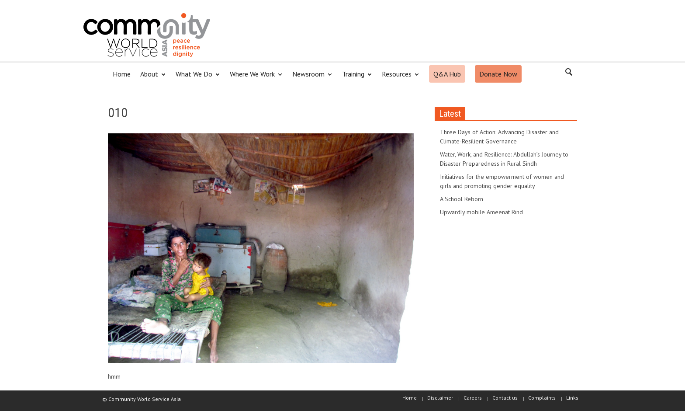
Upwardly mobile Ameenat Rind (481, 212)
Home (122, 74)
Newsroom (309, 78)
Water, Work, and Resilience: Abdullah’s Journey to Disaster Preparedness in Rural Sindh (504, 158)
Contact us (505, 397)
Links (572, 397)
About (150, 78)
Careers (473, 397)
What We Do (195, 78)
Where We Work (253, 78)
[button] (568, 73)
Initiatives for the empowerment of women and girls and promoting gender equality (502, 181)
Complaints (542, 397)
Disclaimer (440, 397)
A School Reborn (461, 199)
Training (354, 78)
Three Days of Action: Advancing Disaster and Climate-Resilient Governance (499, 136)
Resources (398, 78)
